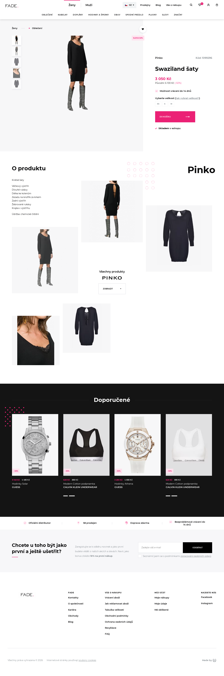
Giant (214, 656)
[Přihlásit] (208, 6)
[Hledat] (191, 6)
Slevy (165, 17)
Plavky (153, 17)
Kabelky (63, 17)
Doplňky (78, 17)
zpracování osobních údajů (196, 552)
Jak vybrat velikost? (187, 100)
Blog (158, 6)
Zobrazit (108, 291)
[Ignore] (175, 554)
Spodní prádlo (134, 17)
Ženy (72, 6)
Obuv (117, 17)
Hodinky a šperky (98, 17)
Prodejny (145, 6)
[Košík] (217, 6)
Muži (89, 6)
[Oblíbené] (199, 6)
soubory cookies (87, 656)
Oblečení (47, 17)
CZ (128, 6)
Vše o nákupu (173, 6)
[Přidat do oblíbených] (142, 31)
